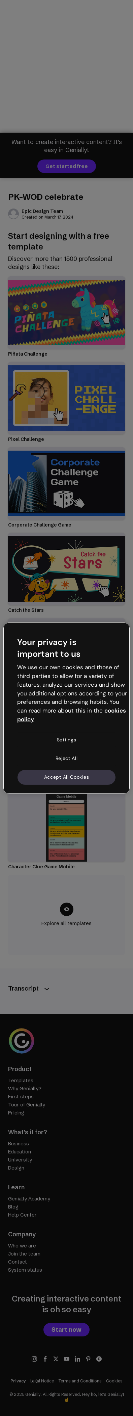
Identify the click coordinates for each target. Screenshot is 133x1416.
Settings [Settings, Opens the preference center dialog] (66, 740)
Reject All (67, 758)
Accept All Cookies (66, 777)
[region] (66, 707)
